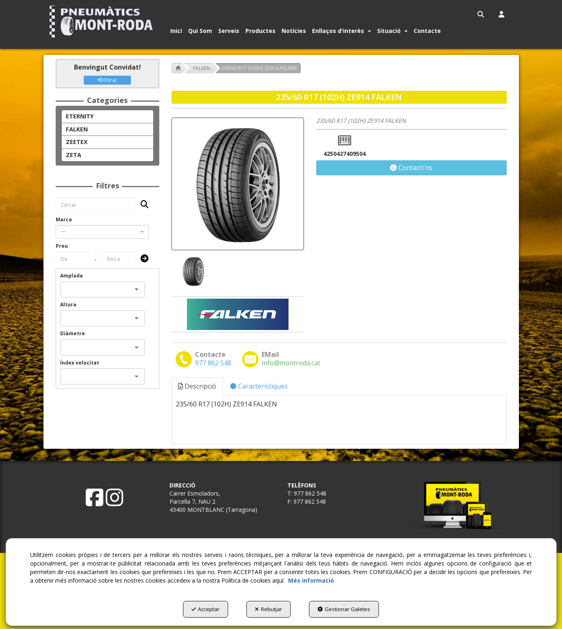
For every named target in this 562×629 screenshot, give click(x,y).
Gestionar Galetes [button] (343, 609)
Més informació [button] (311, 580)
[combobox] (102, 232)
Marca (64, 219)
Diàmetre (72, 333)
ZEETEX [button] (77, 142)
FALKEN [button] (77, 129)
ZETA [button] (73, 155)
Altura (68, 304)
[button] (103, 21)
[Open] (136, 289)
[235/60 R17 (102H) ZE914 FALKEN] (238, 184)
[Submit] (142, 258)
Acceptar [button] (205, 609)
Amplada (71, 275)
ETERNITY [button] (80, 116)
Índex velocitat (79, 362)
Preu (62, 245)
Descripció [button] (197, 386)
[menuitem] (481, 14)
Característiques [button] (259, 386)
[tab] (197, 386)
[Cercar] (142, 204)
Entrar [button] (107, 79)
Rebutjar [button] (268, 609)
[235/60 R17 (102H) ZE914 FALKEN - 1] (192, 271)
